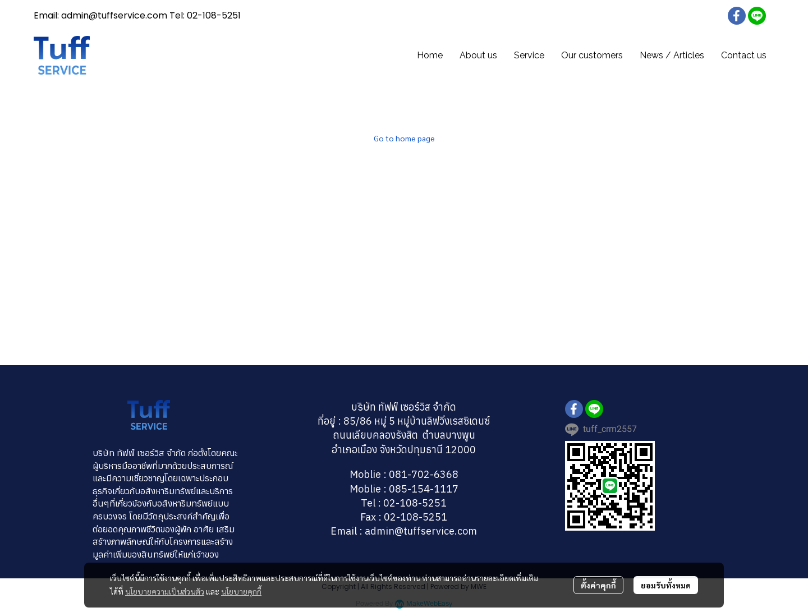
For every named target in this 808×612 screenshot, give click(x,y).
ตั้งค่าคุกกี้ (598, 585)
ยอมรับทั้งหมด (666, 585)
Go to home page (404, 138)
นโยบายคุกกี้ (241, 591)
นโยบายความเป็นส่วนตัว (164, 591)
